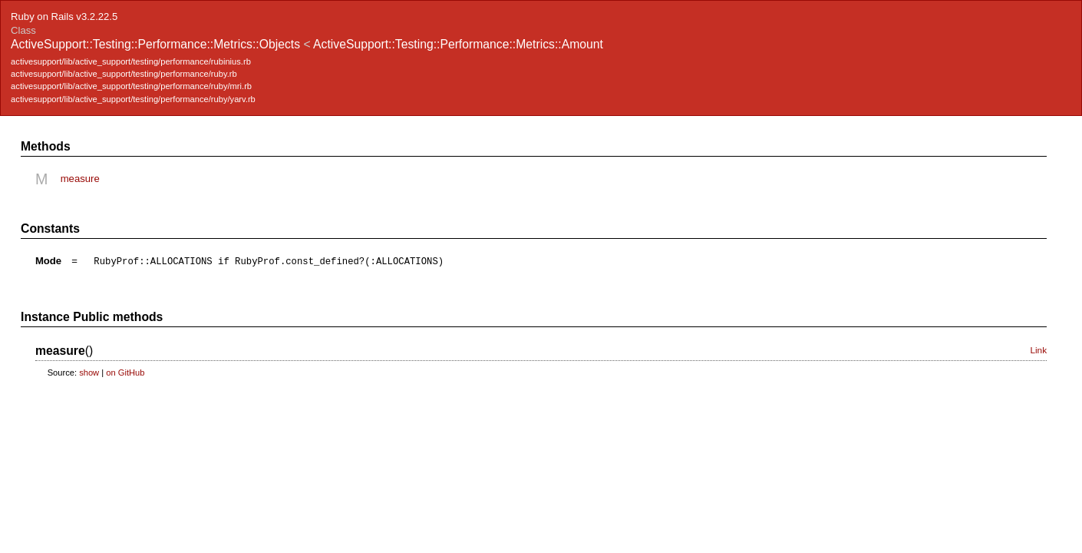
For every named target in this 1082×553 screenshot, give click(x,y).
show (89, 372)
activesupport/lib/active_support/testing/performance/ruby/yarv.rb (133, 99)
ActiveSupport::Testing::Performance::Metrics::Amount (458, 44)
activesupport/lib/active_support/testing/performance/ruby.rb (124, 73)
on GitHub (125, 372)
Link (1038, 349)
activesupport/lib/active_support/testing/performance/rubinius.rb (131, 61)
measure (80, 178)
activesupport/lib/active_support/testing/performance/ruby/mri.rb (131, 86)
